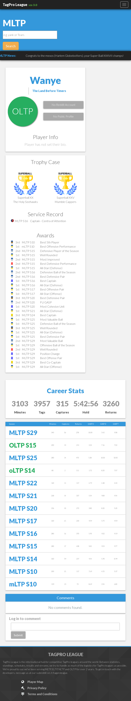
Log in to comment (25, 618)
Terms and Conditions (39, 694)
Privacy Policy (34, 688)
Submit (18, 635)
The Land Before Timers (49, 91)
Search (11, 46)
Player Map (32, 681)
